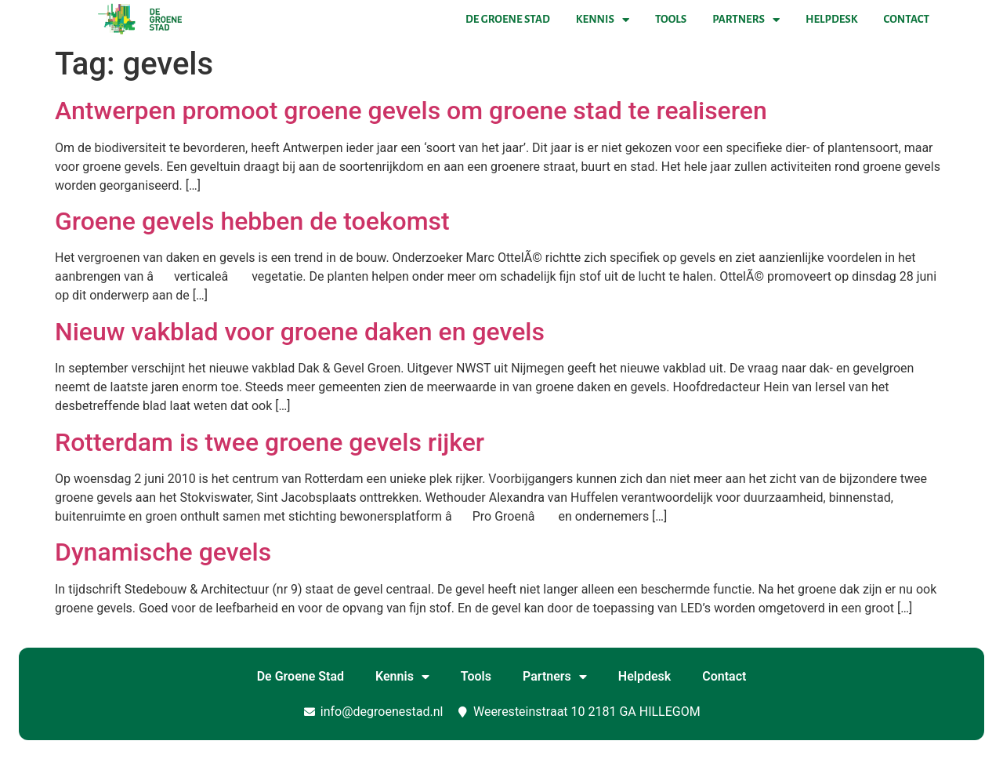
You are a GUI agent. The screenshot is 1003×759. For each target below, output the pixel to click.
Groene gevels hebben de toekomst (252, 221)
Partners (746, 19)
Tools (670, 19)
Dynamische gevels (163, 552)
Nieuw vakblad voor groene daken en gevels (300, 332)
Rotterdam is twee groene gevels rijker (269, 442)
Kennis (602, 19)
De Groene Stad (507, 19)
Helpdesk (831, 19)
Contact (906, 19)
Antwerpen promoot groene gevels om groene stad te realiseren (411, 110)
